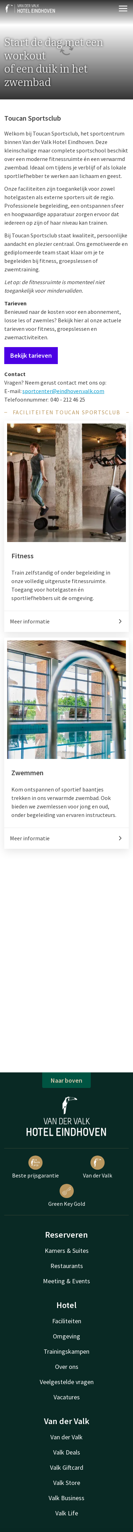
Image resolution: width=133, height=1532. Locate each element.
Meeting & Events (66, 1281)
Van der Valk (97, 1167)
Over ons (66, 1367)
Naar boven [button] (66, 1080)
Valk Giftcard (66, 1467)
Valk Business (66, 1498)
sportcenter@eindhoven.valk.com (63, 390)
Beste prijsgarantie (35, 1167)
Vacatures (67, 1397)
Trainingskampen (66, 1351)
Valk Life (66, 1513)
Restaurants (66, 1266)
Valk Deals (66, 1452)
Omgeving (66, 1336)
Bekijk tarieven (31, 355)
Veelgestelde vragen (67, 1382)
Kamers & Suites (67, 1250)
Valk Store (66, 1483)
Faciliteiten (66, 1321)
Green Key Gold (66, 1195)
